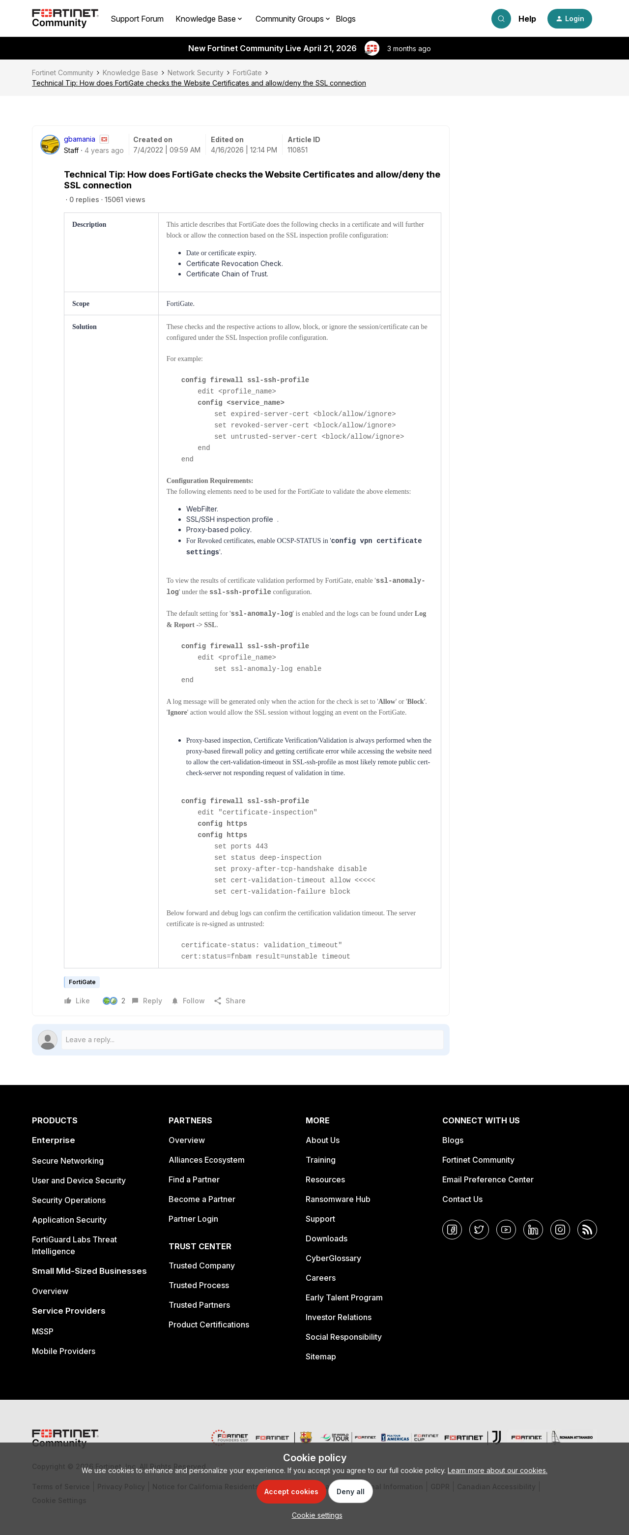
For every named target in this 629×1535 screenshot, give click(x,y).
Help (527, 19)
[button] (569, 19)
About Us (323, 1140)
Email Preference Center (488, 1179)
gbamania (79, 139)
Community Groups (290, 19)
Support (320, 1219)
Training (321, 1160)
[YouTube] (506, 1229)
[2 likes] (115, 1001)
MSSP (43, 1331)
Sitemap (321, 1356)
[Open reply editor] (241, 1039)
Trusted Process (199, 1285)
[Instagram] (560, 1229)
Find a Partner (194, 1179)
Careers (321, 1278)
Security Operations (69, 1200)
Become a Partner (202, 1199)
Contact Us (462, 1199)
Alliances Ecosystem (207, 1160)
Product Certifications (209, 1324)
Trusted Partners (199, 1305)
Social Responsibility (344, 1337)
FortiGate (247, 72)
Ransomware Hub (338, 1199)
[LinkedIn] (533, 1229)
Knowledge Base (130, 72)
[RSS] (587, 1229)
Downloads (326, 1238)
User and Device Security (79, 1180)
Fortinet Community (62, 72)
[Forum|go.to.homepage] (65, 19)
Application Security (69, 1220)
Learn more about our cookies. (497, 1470)
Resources (325, 1179)
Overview (50, 1291)
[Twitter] (479, 1229)
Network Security (196, 72)
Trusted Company (202, 1265)
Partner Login (193, 1219)
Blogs (346, 19)
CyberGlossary (333, 1258)
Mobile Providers (63, 1351)
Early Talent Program (344, 1297)
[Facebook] (452, 1229)
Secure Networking (68, 1161)
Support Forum (137, 19)
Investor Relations (339, 1317)
